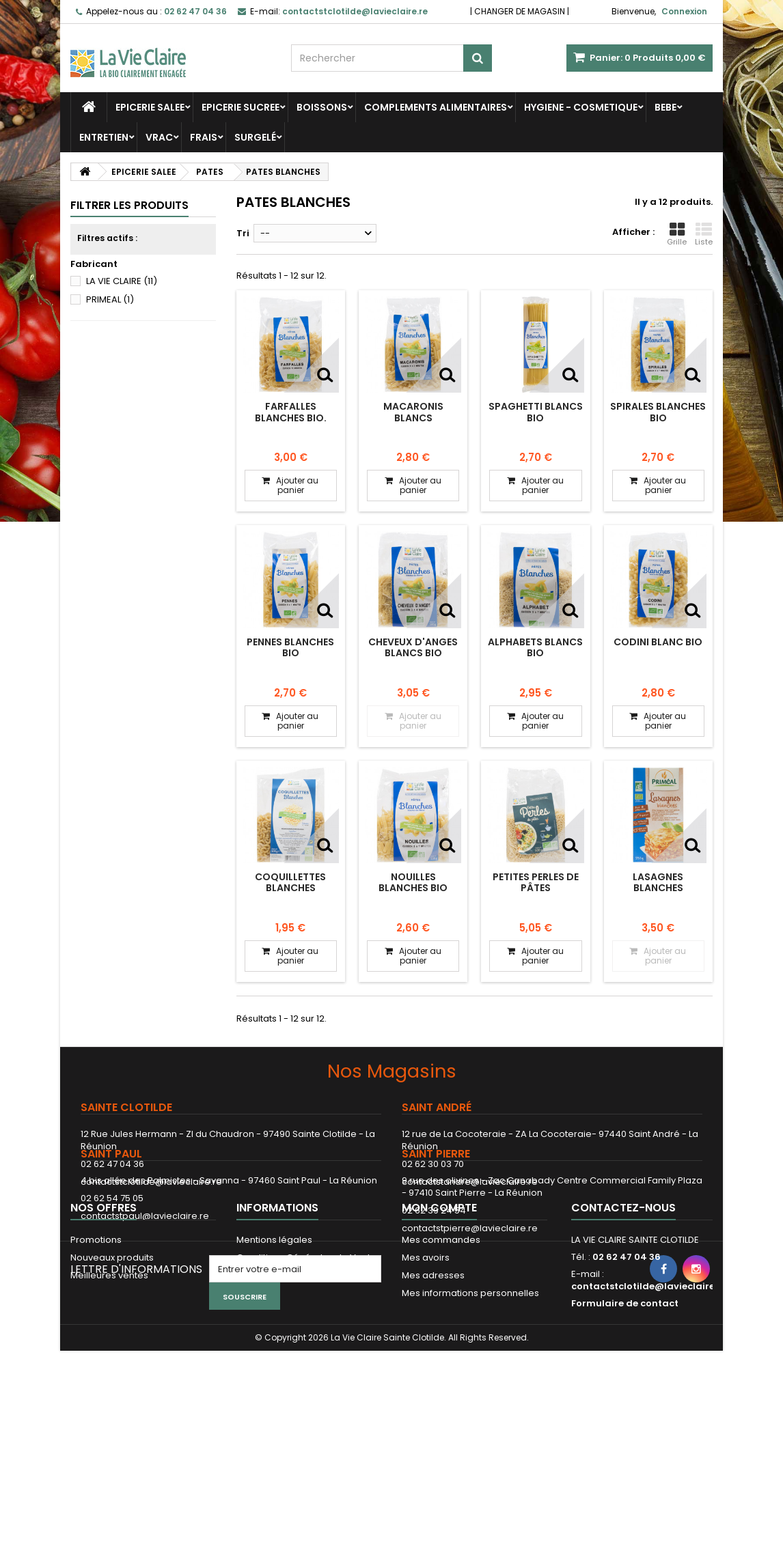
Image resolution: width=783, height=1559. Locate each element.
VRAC (159, 137)
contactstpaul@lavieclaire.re (145, 1281)
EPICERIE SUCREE (240, 107)
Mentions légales (274, 1368)
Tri (242, 233)
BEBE (665, 107)
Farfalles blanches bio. (291, 411)
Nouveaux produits (112, 1385)
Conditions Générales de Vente (306, 1385)
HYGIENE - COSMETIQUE (580, 107)
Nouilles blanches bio (413, 882)
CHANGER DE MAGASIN (519, 11)
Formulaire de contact (624, 1431)
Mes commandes (441, 1368)
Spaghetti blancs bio (536, 411)
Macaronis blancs (413, 411)
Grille (677, 234)
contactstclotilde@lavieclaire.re (151, 1181)
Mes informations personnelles (470, 1421)
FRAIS (203, 137)
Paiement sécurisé (278, 1403)
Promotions (96, 1368)
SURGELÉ (255, 137)
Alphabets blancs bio (535, 647)
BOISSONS (322, 107)
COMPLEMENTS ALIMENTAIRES (435, 107)
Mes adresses (433, 1403)
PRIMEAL (110, 299)
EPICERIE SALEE (149, 107)
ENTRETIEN (103, 137)
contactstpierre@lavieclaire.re (470, 1293)
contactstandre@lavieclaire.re (470, 1181)
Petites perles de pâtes (536, 882)
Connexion (684, 11)
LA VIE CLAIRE (121, 281)
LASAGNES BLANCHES (658, 882)
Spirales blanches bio (658, 411)
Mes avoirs (426, 1385)
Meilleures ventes (109, 1403)
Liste (704, 234)
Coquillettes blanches (290, 882)
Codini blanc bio (658, 642)
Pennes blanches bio (290, 647)
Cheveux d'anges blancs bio (413, 647)
